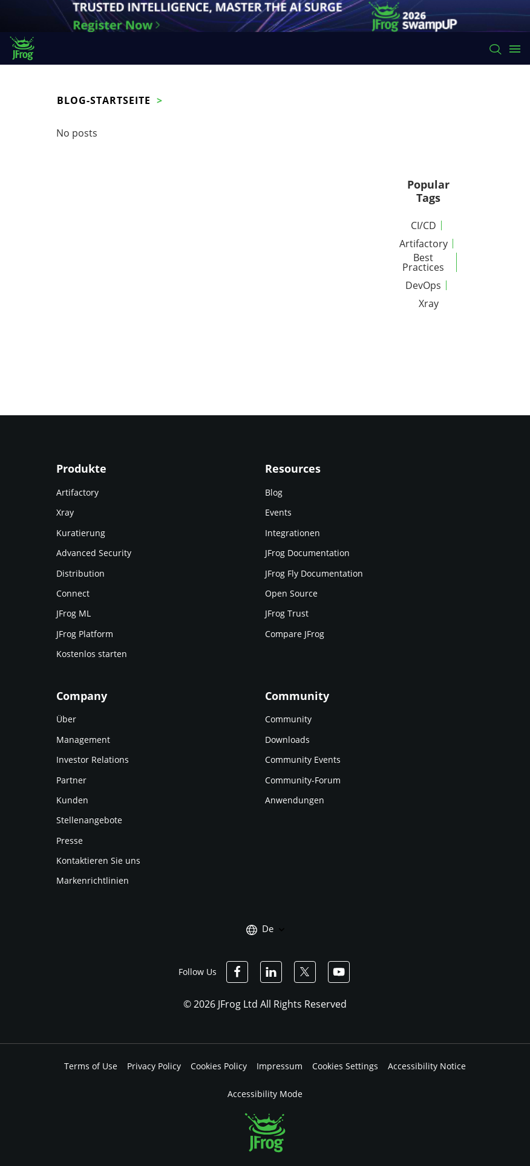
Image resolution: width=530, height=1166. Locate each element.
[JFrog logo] (28, 48)
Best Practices (423, 262)
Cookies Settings (345, 1066)
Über (66, 719)
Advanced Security (93, 553)
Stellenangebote (89, 820)
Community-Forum (303, 780)
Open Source (291, 593)
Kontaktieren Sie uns (98, 860)
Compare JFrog (294, 634)
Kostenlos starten (91, 653)
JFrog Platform (84, 634)
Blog (274, 492)
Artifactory (423, 243)
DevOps (423, 285)
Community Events (303, 759)
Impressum (280, 1066)
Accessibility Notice (427, 1066)
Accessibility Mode (265, 1094)
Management (83, 739)
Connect (73, 593)
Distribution (80, 573)
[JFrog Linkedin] (271, 972)
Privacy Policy (154, 1066)
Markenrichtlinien (92, 880)
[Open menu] (514, 48)
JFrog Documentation (307, 553)
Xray (429, 303)
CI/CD (423, 225)
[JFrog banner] (265, 16)
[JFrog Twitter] (305, 972)
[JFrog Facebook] (237, 972)
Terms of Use (90, 1066)
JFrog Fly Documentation (314, 573)
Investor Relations (92, 759)
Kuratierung (80, 533)
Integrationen (292, 533)
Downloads (287, 739)
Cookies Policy (219, 1066)
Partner (71, 780)
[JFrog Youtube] (339, 972)
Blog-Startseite (104, 100)
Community (288, 719)
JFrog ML (73, 613)
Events (278, 512)
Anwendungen (294, 800)
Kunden (72, 800)
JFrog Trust (287, 613)
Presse (69, 840)
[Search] (494, 48)
